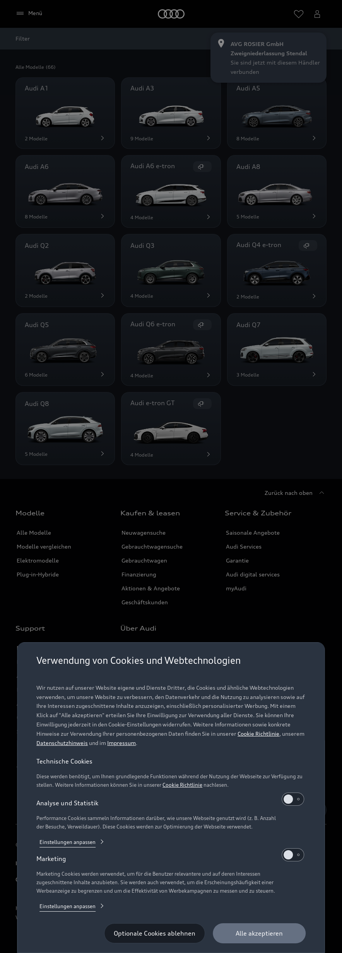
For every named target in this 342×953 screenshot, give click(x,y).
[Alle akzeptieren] (259, 933)
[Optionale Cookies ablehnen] (154, 933)
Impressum (121, 743)
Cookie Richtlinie (258, 733)
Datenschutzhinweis (62, 743)
